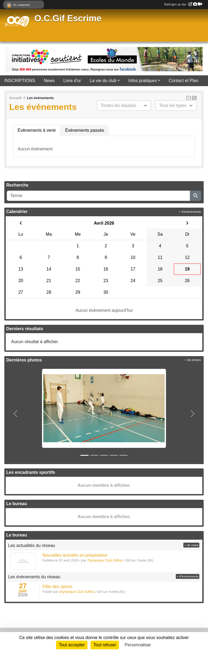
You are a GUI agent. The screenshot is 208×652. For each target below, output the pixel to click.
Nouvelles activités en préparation (75, 555)
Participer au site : (183, 4)
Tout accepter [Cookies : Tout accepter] (72, 645)
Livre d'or (72, 80)
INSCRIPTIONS (19, 80)
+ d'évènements (190, 211)
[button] (15, 413)
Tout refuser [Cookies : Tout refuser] (104, 645)
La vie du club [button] (103, 80)
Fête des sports (57, 586)
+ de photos (193, 360)
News (49, 80)
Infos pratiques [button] (142, 80)
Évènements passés (84, 130)
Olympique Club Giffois (77, 592)
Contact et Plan (183, 80)
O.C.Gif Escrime (67, 18)
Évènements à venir (37, 130)
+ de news (191, 545)
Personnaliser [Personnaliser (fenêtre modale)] (138, 645)
